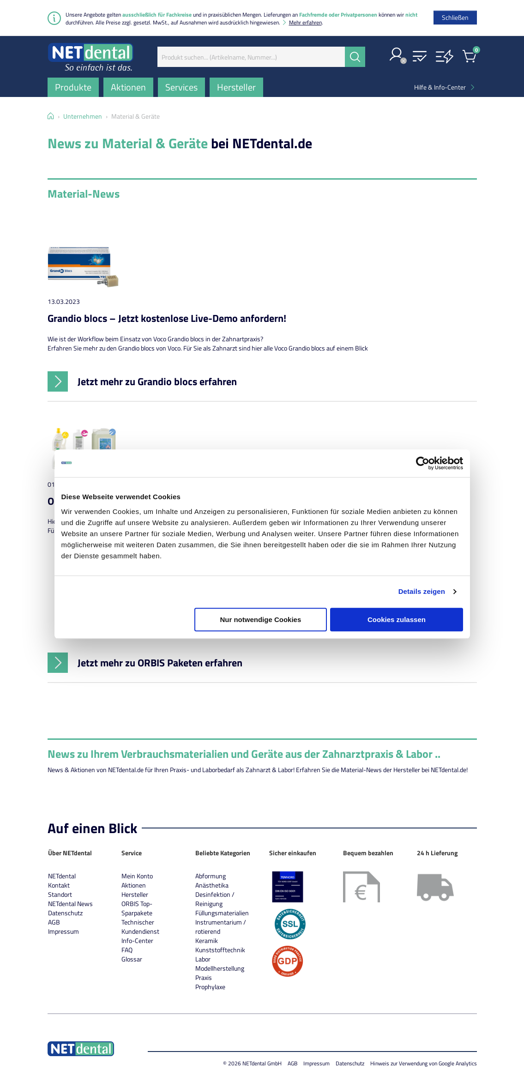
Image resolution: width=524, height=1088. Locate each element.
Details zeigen (421, 591)
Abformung (210, 876)
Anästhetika (212, 885)
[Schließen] (455, 17)
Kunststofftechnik (220, 950)
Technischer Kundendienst (140, 926)
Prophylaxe (210, 986)
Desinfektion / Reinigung (215, 898)
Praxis (203, 977)
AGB (54, 922)
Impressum (63, 931)
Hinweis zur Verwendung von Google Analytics (423, 1063)
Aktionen (133, 885)
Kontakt (59, 885)
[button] (397, 55)
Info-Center (137, 940)
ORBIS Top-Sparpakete (136, 908)
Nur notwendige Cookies (260, 619)
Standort (60, 894)
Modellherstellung (219, 968)
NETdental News (70, 903)
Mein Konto (137, 876)
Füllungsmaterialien (222, 913)
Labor (203, 959)
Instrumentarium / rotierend (220, 926)
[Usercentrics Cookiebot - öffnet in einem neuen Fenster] (422, 463)
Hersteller (134, 894)
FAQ (127, 950)
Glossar (131, 959)
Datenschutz (65, 913)
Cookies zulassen (396, 619)
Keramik (206, 940)
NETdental (62, 876)
